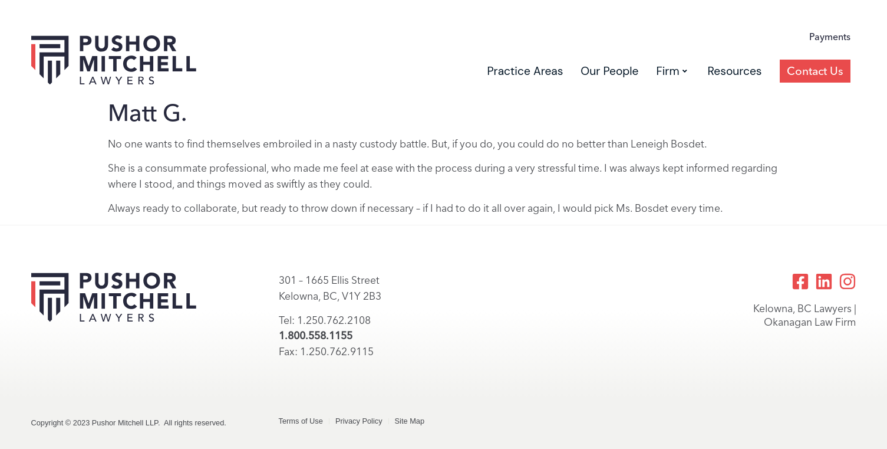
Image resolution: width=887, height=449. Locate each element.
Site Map (410, 421)
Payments (829, 36)
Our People (609, 71)
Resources (735, 71)
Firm (671, 71)
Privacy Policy (359, 421)
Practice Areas (525, 71)
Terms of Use (301, 421)
